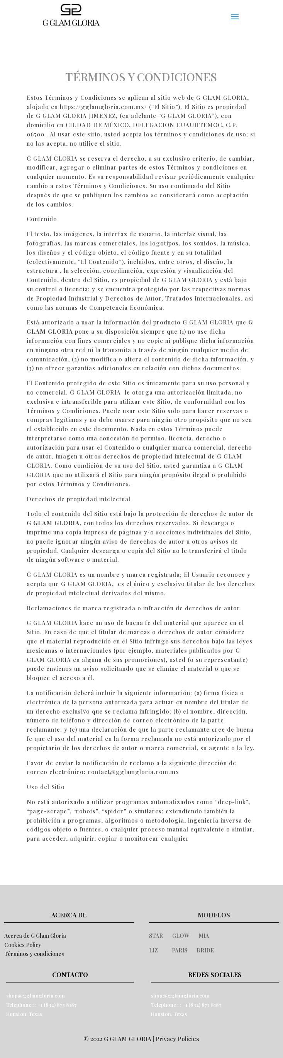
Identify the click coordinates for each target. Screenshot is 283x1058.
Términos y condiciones (34, 953)
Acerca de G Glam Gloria (35, 935)
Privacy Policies (177, 1039)
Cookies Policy (22, 945)
